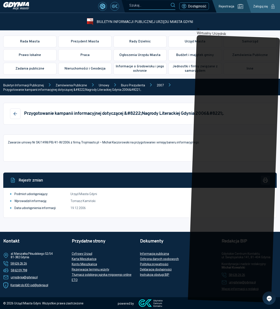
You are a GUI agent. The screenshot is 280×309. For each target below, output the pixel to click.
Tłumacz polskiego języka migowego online (101, 274)
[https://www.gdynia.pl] (16, 6)
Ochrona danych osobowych (159, 259)
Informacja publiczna (154, 253)
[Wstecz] (15, 113)
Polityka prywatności (154, 264)
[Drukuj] (265, 180)
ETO (75, 280)
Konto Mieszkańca (84, 264)
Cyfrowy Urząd (82, 253)
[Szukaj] (172, 5)
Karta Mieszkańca (84, 259)
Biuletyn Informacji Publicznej (23, 85)
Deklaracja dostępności (156, 269)
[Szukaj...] (149, 5)
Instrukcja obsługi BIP (154, 274)
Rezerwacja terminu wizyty (90, 269)
